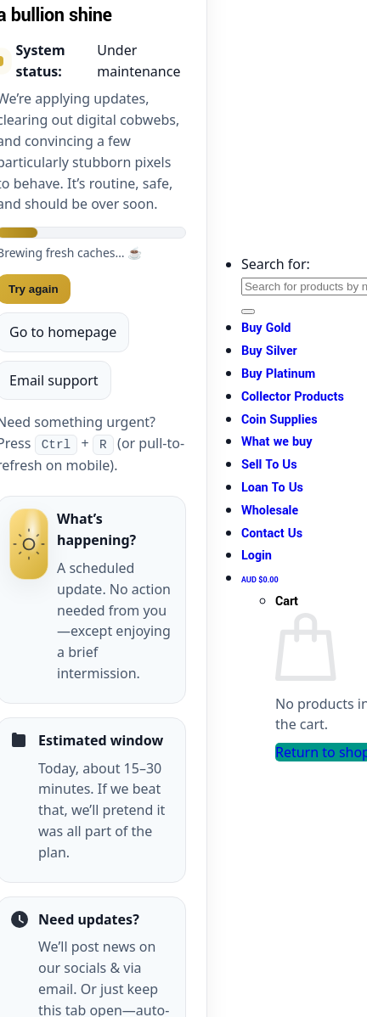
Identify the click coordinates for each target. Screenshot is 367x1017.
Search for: (275, 264)
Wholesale (269, 511)
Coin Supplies (279, 420)
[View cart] (260, 578)
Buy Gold (266, 328)
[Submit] (248, 311)
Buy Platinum (278, 374)
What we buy (277, 442)
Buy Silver (269, 351)
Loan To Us (272, 488)
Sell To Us (269, 465)
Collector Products (292, 397)
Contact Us (271, 533)
